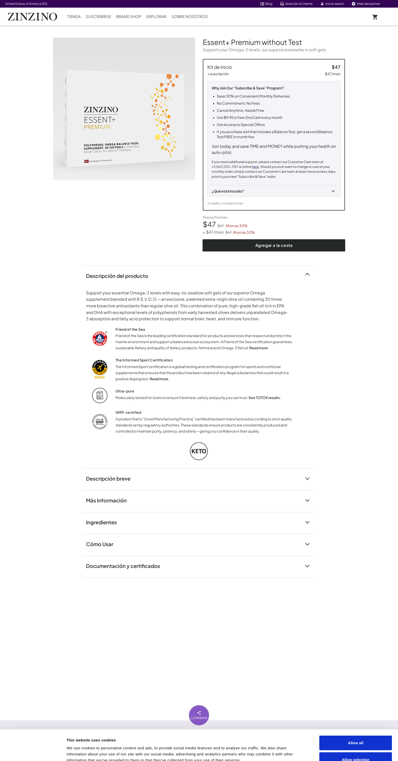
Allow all (355, 714)
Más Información (109, 500)
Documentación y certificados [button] (126, 565)
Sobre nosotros (190, 16)
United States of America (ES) (26, 4)
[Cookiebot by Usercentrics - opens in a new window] (33, 751)
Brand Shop (128, 16)
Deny (355, 747)
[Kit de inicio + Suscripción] (274, 135)
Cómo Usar (102, 543)
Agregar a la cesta (274, 245)
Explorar (156, 16)
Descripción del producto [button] (120, 275)
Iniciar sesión (332, 4)
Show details (287, 748)
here (255, 167)
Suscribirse (98, 16)
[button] (274, 189)
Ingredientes (104, 521)
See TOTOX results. (264, 397)
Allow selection (355, 731)
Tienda (74, 16)
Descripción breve (111, 478)
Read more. (259, 347)
